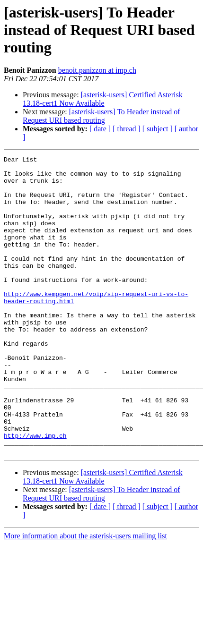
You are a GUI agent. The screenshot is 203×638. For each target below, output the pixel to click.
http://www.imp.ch (35, 492)
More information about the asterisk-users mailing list (85, 595)
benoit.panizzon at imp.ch (97, 70)
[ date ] (100, 129)
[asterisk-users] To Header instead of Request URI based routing (101, 116)
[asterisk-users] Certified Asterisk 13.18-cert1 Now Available (103, 99)
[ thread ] (127, 129)
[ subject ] (157, 129)
